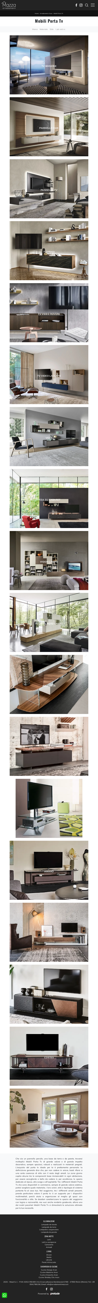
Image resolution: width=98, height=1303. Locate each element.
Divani (49, 1255)
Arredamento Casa (46, 13)
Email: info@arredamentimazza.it (55, 1284)
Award (49, 871)
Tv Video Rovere (49, 314)
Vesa (49, 437)
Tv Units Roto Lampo (49, 623)
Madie (49, 1257)
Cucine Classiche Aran (49, 1275)
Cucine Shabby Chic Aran (49, 1277)
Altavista (49, 685)
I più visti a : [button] (61, 29)
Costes (49, 1057)
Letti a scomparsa (49, 1242)
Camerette (49, 1245)
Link (49, 933)
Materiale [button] (44, 29)
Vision (49, 809)
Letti (49, 1240)
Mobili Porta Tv (58, 13)
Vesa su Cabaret (49, 499)
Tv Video (49, 252)
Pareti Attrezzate (49, 1262)
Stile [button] (52, 29)
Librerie (49, 1260)
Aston (49, 995)
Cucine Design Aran (49, 1270)
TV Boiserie (49, 66)
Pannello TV (49, 190)
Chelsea (49, 1119)
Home (37, 13)
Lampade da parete (49, 1232)
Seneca (49, 747)
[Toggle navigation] (93, 5)
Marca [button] (35, 29)
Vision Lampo (49, 561)
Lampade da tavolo (49, 1224)
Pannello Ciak (49, 128)
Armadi (49, 1247)
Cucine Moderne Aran (49, 1272)
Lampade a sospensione (49, 1229)
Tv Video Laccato (49, 375)
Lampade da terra (49, 1227)
